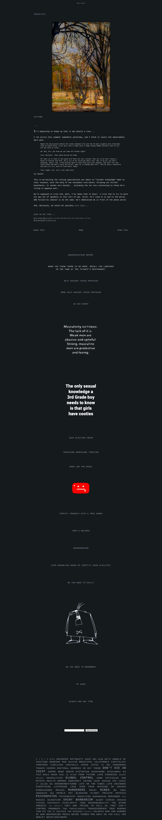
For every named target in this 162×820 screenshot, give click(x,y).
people (62, 793)
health (52, 781)
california (102, 762)
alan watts (105, 759)
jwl (52, 784)
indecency (75, 781)
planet (96, 793)
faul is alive (69, 775)
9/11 (53, 759)
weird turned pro (84, 814)
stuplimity (71, 803)
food (82, 774)
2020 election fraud (81, 438)
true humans (117, 808)
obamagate (43, 793)
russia (41, 800)
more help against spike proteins (81, 292)
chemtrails (73, 765)
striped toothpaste (49, 803)
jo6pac (122, 781)
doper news (57, 771)
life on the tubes (93, 784)
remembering (100, 797)
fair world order (47, 775)
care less (79, 206)
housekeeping (81, 548)
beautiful (86, 762)
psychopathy (68, 796)
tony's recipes (81, 531)
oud (53, 793)
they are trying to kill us (87, 805)
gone (101, 778)
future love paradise (102, 774)
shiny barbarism (63, 218)
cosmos (52, 768)
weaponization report (81, 255)
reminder (115, 796)
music (94, 790)
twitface (62, 812)
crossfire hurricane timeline (81, 452)
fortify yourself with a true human (81, 514)
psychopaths (47, 796)
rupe (124, 796)
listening (62, 786)
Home (81, 230)
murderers (78, 790)
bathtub (74, 762)
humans (62, 781)
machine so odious (112, 786)
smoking (121, 800)
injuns (88, 781)
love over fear (84, 786)
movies (62, 790)
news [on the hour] (81, 467)
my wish (81, 684)
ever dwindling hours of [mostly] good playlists (81, 565)
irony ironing (103, 781)
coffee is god (102, 765)
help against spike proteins (81, 281)
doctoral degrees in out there (80, 768)
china (86, 765)
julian (44, 784)
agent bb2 (91, 759)
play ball (51, 166)
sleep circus (106, 800)
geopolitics (50, 218)
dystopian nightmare (91, 771)
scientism (55, 800)
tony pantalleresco (75, 809)
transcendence (98, 808)
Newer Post (39, 230)
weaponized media (58, 814)
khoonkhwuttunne (67, 784)
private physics (114, 793)
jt (38, 784)
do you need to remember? (81, 667)
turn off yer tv (46, 812)
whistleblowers (56, 817)
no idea (120, 790)
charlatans (58, 765)
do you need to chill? (81, 583)
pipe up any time (42, 214)
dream (71, 771)
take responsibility (95, 803)
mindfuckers (46, 790)
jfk (115, 781)
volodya (99, 811)
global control (81, 777)
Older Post (122, 230)
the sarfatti (56, 806)
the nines (81, 3)
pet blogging (79, 793)
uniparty (88, 811)
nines (107, 790)
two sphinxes (76, 812)
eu (124, 771)
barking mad (59, 762)
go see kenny (81, 304)
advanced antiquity (70, 759)
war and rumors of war (81, 218)
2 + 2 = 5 (43, 759)
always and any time (81, 702)
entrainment (115, 772)
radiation (85, 796)
